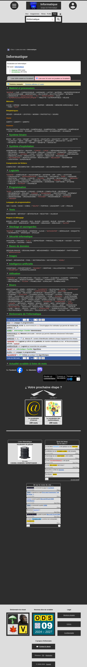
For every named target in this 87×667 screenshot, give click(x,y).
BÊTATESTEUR (32, 213)
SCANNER (28, 131)
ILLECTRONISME (71, 295)
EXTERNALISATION (37, 293)
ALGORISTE (42, 288)
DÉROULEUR (64, 230)
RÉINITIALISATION (29, 157)
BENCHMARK (11, 213)
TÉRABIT (32, 142)
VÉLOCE (66, 97)
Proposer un (61, 375)
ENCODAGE (68, 291)
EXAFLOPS (23, 293)
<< (24, 318)
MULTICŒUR (43, 94)
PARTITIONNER (72, 249)
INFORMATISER (14, 298)
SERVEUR (71, 305)
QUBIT (62, 303)
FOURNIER (30, 518)
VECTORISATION (39, 259)
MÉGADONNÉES (43, 249)
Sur (14, 368)
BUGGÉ (37, 221)
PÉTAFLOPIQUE (48, 96)
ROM (10, 107)
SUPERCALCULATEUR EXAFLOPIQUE (22, 97)
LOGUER (39, 154)
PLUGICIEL (37, 179)
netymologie (30, 485)
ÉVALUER (25, 193)
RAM (76, 105)
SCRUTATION (13, 159)
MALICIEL (41, 178)
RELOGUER (55, 157)
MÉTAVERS (22, 302)
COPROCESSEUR (27, 92)
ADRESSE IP (31, 288)
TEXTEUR (21, 183)
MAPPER (41, 105)
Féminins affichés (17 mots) (33, 84)
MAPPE (33, 105)
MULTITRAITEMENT (57, 94)
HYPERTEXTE (50, 278)
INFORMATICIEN (27, 296)
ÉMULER (41, 152)
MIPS (52, 302)
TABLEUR (11, 183)
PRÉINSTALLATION (15, 155)
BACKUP (10, 230)
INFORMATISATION (70, 296)
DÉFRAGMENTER (74, 150)
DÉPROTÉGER (38, 240)
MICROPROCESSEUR (72, 92)
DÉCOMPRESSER (37, 166)
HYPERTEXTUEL (63, 278)
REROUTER (26, 305)
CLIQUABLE (55, 276)
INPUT (24, 298)
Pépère (29, 496)
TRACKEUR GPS (41, 309)
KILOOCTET (12, 140)
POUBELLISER (36, 280)
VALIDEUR (54, 213)
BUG (31, 221)
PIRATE (29, 241)
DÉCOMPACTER (23, 166)
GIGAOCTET (56, 139)
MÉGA (21, 140)
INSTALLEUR (12, 154)
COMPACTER (11, 166)
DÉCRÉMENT (63, 191)
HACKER (68, 240)
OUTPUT (24, 303)
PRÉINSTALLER (29, 155)
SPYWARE (70, 181)
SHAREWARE (49, 181)
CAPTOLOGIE (73, 288)
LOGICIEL (22, 178)
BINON (8, 139)
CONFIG (37, 150)
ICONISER (58, 295)
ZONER (74, 309)
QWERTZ (26, 122)
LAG (69, 300)
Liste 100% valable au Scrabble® (21, 78)
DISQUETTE (75, 230)
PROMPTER (13, 268)
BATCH (21, 150)
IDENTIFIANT (73, 152)
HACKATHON (19, 295)
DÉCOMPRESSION (53, 166)
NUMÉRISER (62, 129)
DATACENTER (52, 230)
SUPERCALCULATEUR (60, 307)
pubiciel (16, 342)
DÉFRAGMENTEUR (29, 176)
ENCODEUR (54, 176)
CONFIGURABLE (41, 289)
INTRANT (37, 300)
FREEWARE (72, 176)
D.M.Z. (28, 240)
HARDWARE (40, 92)
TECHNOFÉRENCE (56, 458)
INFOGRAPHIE (19, 259)
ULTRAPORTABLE (54, 97)
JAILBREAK (47, 300)
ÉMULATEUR (31, 152)
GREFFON (39, 278)
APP (53, 174)
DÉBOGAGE (71, 221)
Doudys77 (36, 507)
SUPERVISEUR (25, 159)
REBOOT (40, 155)
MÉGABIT (28, 140)
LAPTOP (50, 92)
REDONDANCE (71, 303)
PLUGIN (25, 280)
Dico (12, 49)
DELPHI (35, 205)
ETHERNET (12, 293)
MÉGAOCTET (60, 140)
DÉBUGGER (35, 222)
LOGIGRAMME (48, 194)
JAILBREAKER (60, 300)
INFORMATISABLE (55, 296)
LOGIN (32, 154)
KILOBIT (65, 139)
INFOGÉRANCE (13, 296)
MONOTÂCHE (50, 154)
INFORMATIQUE (41, 296)
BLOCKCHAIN (54, 288)
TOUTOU (75, 445)
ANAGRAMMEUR (34, 174)
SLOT (16, 107)
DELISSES (53, 463)
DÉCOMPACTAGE (14, 291)
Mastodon (49, 653)
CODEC (29, 289)
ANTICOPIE (10, 240)
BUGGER (45, 221)
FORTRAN (44, 205)
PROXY (55, 303)
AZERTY (9, 122)
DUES (55, 472)
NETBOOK (69, 94)
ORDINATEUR (13, 96)
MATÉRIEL (58, 92)
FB (43, 653)
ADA (7, 205)
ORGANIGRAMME (29, 196)
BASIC (20, 205)
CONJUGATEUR (14, 176)
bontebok (51, 485)
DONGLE (22, 152)
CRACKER (20, 240)
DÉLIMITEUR (38, 291)
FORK (63, 176)
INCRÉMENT (72, 193)
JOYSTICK (27, 114)
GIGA (19, 139)
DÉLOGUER (12, 152)
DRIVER (9, 114)
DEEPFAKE (47, 267)
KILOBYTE (74, 139)
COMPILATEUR (50, 191)
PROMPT (70, 267)
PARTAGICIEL (26, 179)
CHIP (17, 92)
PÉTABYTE (12, 142)
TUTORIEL (52, 309)
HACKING (21, 241)
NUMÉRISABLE (36, 129)
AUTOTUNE (67, 174)
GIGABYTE (35, 139)
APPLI (59, 174)
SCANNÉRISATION (41, 131)
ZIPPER (74, 166)
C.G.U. (69, 622)
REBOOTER (49, 155)
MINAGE (39, 302)
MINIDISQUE (25, 232)
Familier (27, 329)
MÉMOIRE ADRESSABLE (64, 105)
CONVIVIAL (74, 276)
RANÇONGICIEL (23, 181)
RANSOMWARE (37, 181)
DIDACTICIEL (43, 176)
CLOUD (41, 230)
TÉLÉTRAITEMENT (15, 309)
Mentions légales (69, 613)
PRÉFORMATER (73, 154)
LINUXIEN (23, 154)
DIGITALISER (24, 129)
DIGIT (60, 291)
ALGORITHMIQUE (20, 191)
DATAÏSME (62, 289)
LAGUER (12, 302)
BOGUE (9, 221)
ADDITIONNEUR (12, 288)
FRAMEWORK (46, 193)
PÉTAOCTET (22, 142)
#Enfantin (56, 444)
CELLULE (37, 276)
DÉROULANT (13, 278)
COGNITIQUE (11, 267)
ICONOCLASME (62, 449)
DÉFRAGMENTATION (58, 150)
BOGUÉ (16, 221)
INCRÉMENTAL (13, 232)
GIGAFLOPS (45, 139)
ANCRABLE (11, 276)
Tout (74, 460)
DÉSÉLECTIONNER (26, 278)
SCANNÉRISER (55, 131)
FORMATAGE (51, 152)
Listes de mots (21, 49)
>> (43, 318)
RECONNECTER (62, 155)
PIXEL (28, 259)
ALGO (9, 191)
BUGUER (61, 221)
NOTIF (70, 302)
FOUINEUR (60, 240)
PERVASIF (60, 154)
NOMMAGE (67, 194)
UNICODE (61, 309)
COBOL (27, 205)
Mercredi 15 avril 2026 (53, 512)
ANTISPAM (46, 174)
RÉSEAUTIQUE (38, 305)
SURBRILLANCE (59, 280)
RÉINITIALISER (43, 157)
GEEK (10, 295)
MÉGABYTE (38, 140)
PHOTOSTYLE (45, 114)
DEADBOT (37, 267)
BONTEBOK (60, 454)
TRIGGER (12, 198)
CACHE (9, 105)
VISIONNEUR (32, 183)
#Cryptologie (16, 72)
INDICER (24, 194)
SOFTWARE (60, 181)
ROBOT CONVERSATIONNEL (55, 305)
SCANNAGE (18, 131)
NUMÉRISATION (50, 129)
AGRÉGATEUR (21, 174)
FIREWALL (50, 240)
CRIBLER (52, 289)
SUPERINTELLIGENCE (28, 268)
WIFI (68, 309)
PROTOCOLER (45, 303)
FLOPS (75, 293)
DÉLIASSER (27, 291)
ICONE (50, 295)
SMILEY (17, 307)
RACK (58, 96)
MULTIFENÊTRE (14, 280)
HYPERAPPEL (40, 295)
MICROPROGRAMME (15, 94)
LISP (62, 205)
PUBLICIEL (67, 179)
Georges (61, 467)
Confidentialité (69, 630)
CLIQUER (64, 276)
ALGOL (13, 205)
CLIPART (45, 276)
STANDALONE (44, 307)
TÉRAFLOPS (28, 309)
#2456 (45, 503)
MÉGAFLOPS (49, 140)
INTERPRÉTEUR (35, 194)
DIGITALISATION (12, 129)
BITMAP (9, 259)
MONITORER (60, 302)
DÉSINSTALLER (50, 291)
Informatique (18, 329)
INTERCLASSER (34, 298)
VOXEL (61, 259)
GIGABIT (26, 139)
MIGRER (31, 302)
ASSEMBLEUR (11, 150)
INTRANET (28, 300)
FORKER (34, 193)
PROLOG (69, 205)
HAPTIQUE (29, 295)
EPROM (16, 105)
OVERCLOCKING (27, 96)
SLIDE (10, 307)
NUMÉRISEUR (74, 129)
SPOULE (25, 307)
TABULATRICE (75, 307)
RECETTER (44, 213)
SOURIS (55, 114)
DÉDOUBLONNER (28, 249)
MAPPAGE (24, 105)
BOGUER (24, 221)
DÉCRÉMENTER (14, 193)
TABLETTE (42, 97)
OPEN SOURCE (13, 179)
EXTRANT (59, 293)
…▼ (17, 326)
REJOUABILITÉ (14, 305)
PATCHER (41, 196)
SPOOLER (35, 232)
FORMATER (62, 152)
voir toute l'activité (75, 477)
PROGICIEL (47, 179)
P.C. (37, 96)
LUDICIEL (31, 178)
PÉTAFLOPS (33, 303)
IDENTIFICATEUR (60, 193)
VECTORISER (52, 259)
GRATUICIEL (12, 178)
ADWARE (10, 174)
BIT (14, 139)
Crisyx (29, 490)
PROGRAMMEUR (54, 196)
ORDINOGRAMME (14, 196)
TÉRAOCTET (52, 142)
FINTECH (68, 293)
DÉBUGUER (56, 222)
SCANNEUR (66, 131)
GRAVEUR (17, 114)
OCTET (69, 140)
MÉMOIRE (49, 105)
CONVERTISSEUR (24, 267)
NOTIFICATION (13, 303)
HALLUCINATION (59, 267)
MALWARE (50, 178)
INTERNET (71, 298)
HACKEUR (12, 241)
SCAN (10, 131)
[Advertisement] (43, 34)
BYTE (63, 288)
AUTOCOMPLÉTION (25, 276)
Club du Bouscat (31, 512)
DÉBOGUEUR (24, 222)
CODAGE (31, 191)
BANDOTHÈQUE (21, 230)
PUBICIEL (57, 179)
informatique (19, 67)
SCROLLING (47, 280)
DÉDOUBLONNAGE (13, 249)
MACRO (58, 194)
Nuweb (48, 662)
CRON (46, 150)
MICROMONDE (62, 178)
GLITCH (66, 222)
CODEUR (40, 191)
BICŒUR (10, 92)
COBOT (11, 289)
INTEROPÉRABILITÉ (15, 300)
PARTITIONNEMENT (58, 249)
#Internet (14, 70)
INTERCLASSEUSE (48, 298)
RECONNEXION (14, 157)
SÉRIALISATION (14, 251)
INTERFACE (61, 298)
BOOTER (29, 150)
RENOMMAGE (67, 157)
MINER (46, 302)
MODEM (35, 114)
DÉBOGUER (12, 222)
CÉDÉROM (33, 230)
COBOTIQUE (20, 289)
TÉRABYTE (41, 142)
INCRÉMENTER (13, 194)
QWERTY (17, 122)
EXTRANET (49, 293)
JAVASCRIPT (54, 205)
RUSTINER (67, 196)
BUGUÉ (53, 221)
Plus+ (77, 446)
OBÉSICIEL (74, 178)
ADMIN (22, 288)
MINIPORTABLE (31, 94)
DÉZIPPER (65, 166)
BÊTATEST (21, 213)
